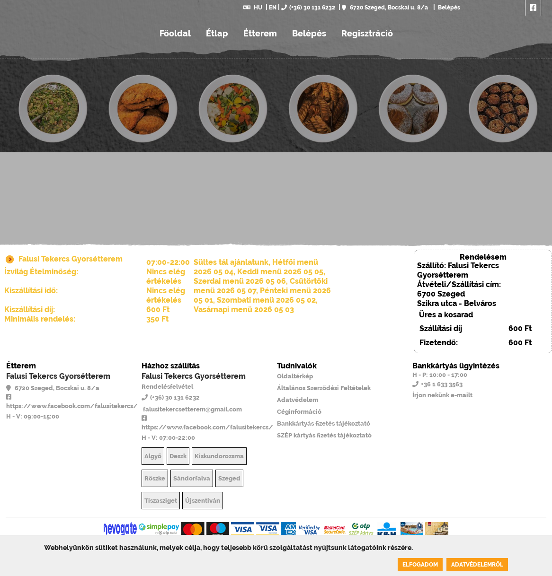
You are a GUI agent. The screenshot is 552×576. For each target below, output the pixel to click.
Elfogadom (420, 564)
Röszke (154, 478)
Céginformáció (299, 411)
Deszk (178, 456)
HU (252, 7)
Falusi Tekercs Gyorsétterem (58, 376)
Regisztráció (367, 33)
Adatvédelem (297, 399)
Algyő (152, 456)
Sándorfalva (191, 478)
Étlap (217, 33)
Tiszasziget (160, 500)
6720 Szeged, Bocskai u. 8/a (385, 7)
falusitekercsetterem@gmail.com (192, 409)
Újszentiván (202, 500)
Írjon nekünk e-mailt (442, 395)
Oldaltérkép (295, 376)
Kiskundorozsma (219, 456)
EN (272, 7)
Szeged (229, 478)
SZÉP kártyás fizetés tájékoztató (324, 435)
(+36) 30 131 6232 (308, 7)
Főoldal (175, 33)
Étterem (260, 33)
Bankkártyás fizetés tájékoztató (323, 423)
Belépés (448, 7)
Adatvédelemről (477, 564)
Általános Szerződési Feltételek (324, 388)
